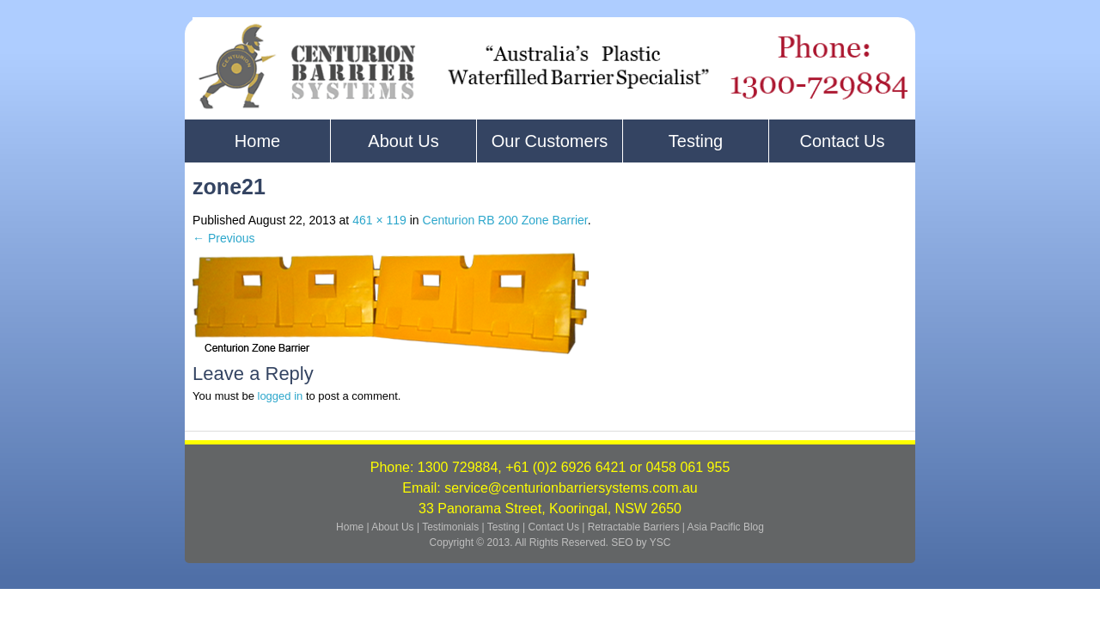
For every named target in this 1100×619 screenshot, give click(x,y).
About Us (403, 141)
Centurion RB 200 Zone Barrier (505, 220)
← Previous (223, 238)
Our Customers (550, 141)
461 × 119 (379, 220)
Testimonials (451, 527)
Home (257, 141)
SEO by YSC (640, 542)
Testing (696, 141)
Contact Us (842, 141)
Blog (753, 527)
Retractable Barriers (634, 527)
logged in (280, 395)
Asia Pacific (714, 527)
